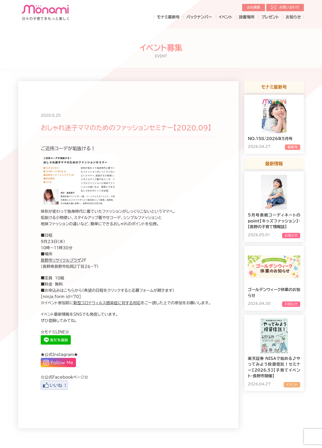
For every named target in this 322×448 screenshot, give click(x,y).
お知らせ (293, 17)
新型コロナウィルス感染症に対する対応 (107, 303)
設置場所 (247, 17)
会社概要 (253, 7)
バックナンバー (199, 17)
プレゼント (270, 17)
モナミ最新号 (168, 17)
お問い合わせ (289, 7)
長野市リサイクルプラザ (61, 260)
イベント (225, 17)
